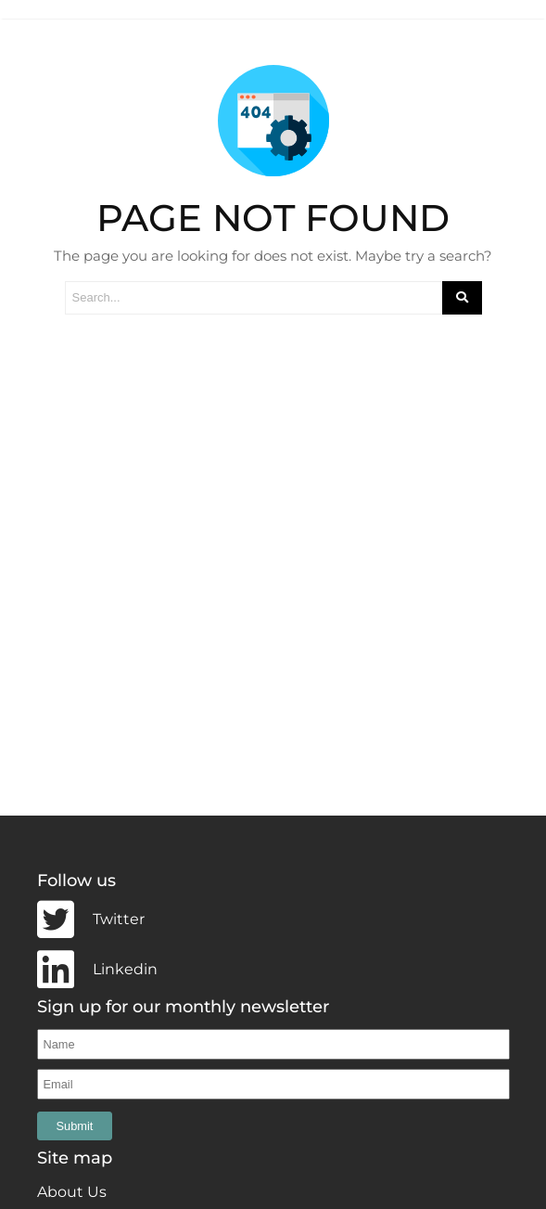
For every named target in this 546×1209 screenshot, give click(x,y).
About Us (72, 1189)
